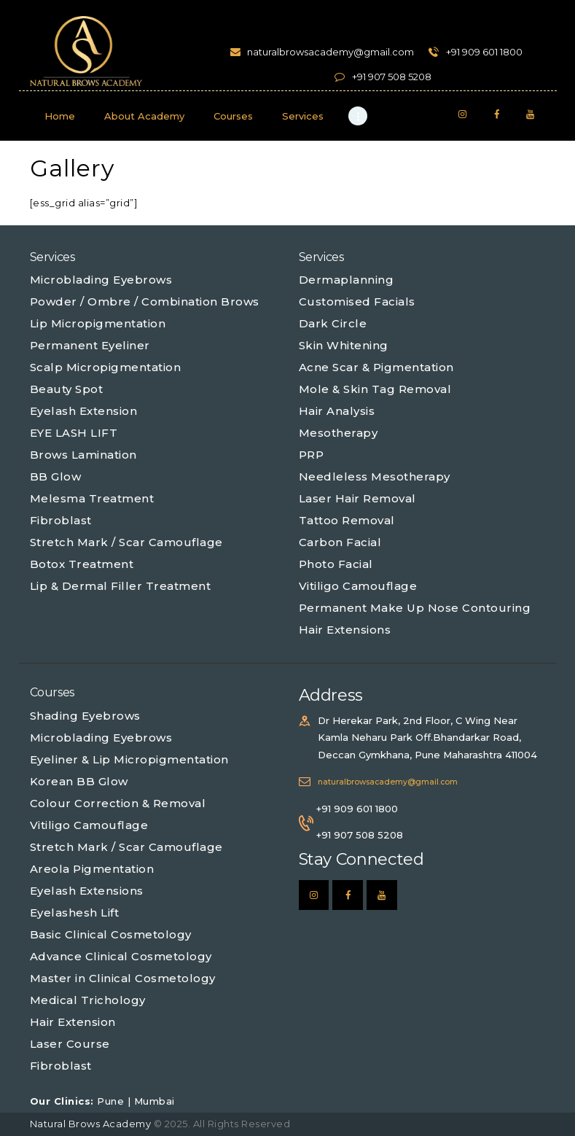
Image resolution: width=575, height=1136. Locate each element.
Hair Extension (73, 1022)
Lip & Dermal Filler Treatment (120, 586)
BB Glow (56, 476)
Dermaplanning (346, 280)
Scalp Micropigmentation (105, 367)
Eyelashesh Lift (75, 912)
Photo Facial (336, 564)
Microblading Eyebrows (101, 280)
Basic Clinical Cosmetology (111, 934)
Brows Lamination (83, 455)
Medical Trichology (88, 1000)
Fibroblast (61, 520)
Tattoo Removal (347, 520)
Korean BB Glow (79, 781)
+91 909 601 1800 (357, 808)
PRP (311, 455)
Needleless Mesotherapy (374, 476)
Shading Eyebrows (85, 716)
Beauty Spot (66, 389)
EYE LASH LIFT (74, 433)
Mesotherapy (338, 433)
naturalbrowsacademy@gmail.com (388, 782)
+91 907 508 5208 (359, 835)
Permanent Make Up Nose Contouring (415, 608)
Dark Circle (333, 323)
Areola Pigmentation (92, 869)
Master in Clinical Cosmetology (123, 978)
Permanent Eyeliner (90, 345)
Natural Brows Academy (92, 1123)
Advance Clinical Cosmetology (121, 956)
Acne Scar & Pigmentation (376, 367)
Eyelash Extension (84, 411)
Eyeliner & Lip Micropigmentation (129, 759)
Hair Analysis (337, 411)
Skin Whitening (343, 345)
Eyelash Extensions (87, 891)
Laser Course (70, 1044)
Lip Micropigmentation (98, 323)
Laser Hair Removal (357, 498)
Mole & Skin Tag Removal (375, 389)
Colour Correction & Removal (118, 803)
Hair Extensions (345, 630)
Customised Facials (357, 301)
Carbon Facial (340, 542)
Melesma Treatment (92, 498)
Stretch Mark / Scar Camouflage (126, 542)
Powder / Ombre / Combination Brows (144, 301)
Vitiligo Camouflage (358, 586)
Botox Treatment (82, 564)
